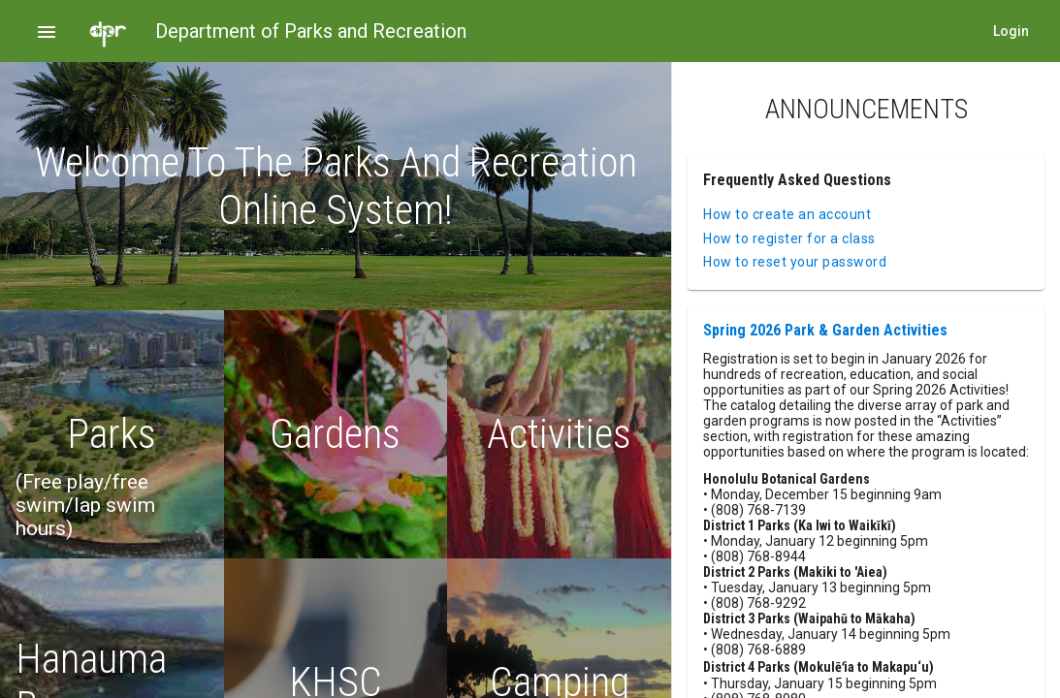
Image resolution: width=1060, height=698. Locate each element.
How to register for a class (789, 238)
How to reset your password (794, 262)
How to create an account (787, 214)
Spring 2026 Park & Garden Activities (825, 330)
